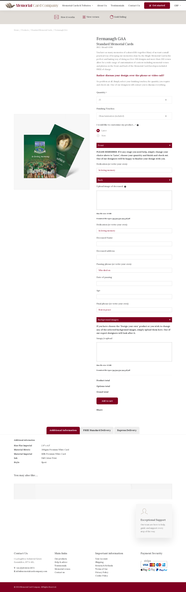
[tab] (63, 430)
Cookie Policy (101, 575)
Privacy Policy (101, 572)
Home (16, 30)
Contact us (60, 572)
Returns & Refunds (104, 565)
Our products (61, 559)
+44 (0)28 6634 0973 (25, 568)
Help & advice (61, 562)
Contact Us (134, 5)
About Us (102, 5)
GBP (177, 5)
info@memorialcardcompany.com (31, 571)
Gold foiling (120, 16)
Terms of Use (101, 569)
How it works (68, 17)
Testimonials (117, 5)
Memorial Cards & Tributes (77, 5)
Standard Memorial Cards (41, 30)
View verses (93, 16)
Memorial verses (62, 569)
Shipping (99, 562)
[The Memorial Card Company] (32, 5)
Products (25, 30)
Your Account (101, 559)
